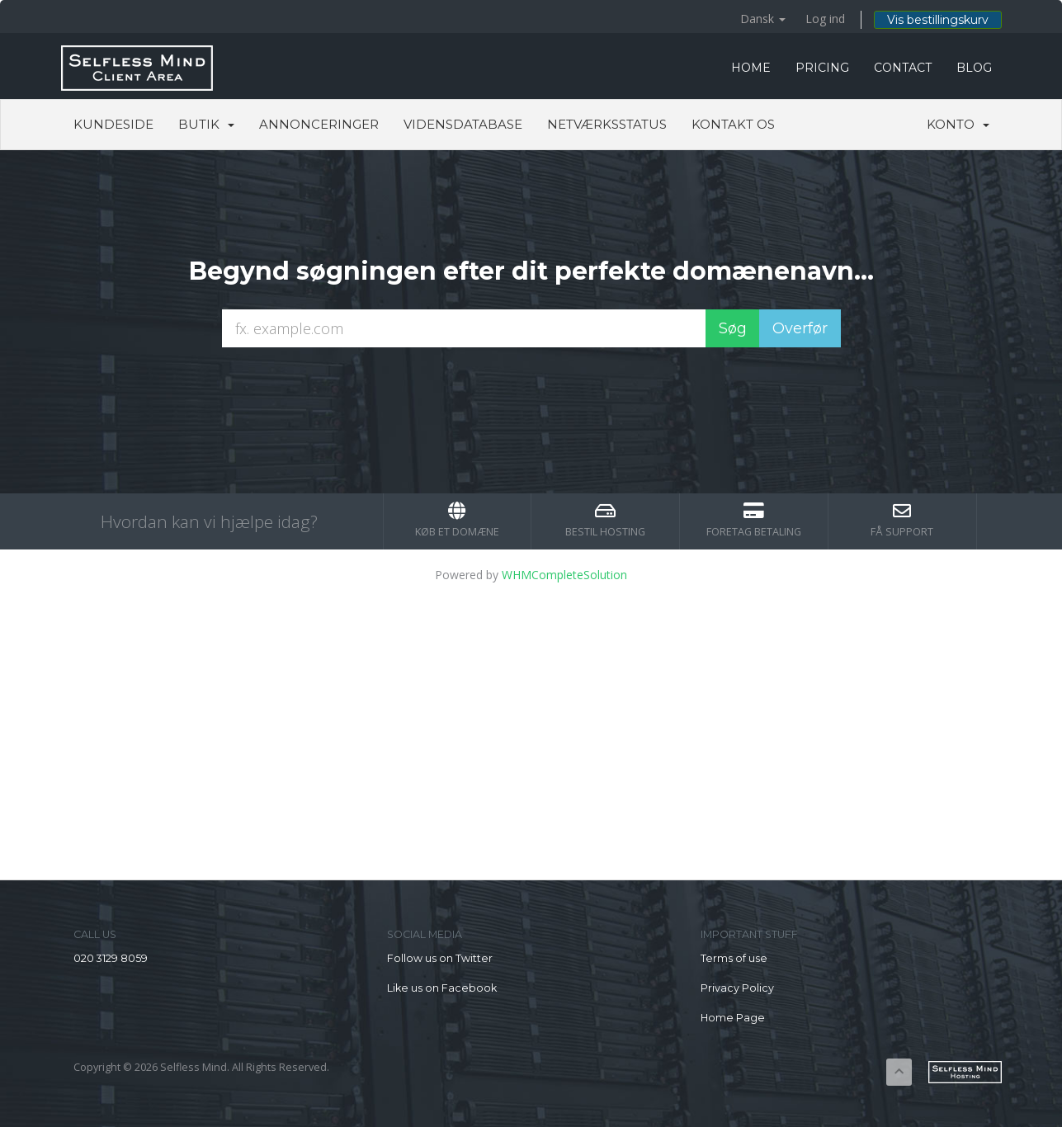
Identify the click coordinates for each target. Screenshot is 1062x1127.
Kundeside (113, 124)
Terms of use (734, 958)
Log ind (825, 18)
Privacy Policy (737, 988)
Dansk (763, 18)
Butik (206, 124)
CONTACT (903, 67)
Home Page (733, 1017)
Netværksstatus (607, 124)
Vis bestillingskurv (938, 19)
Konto (958, 124)
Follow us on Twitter (440, 958)
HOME (751, 67)
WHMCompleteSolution (564, 574)
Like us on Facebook (442, 988)
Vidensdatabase (463, 124)
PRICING (822, 67)
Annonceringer (319, 124)
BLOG (974, 67)
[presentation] (531, 392)
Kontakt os (733, 124)
